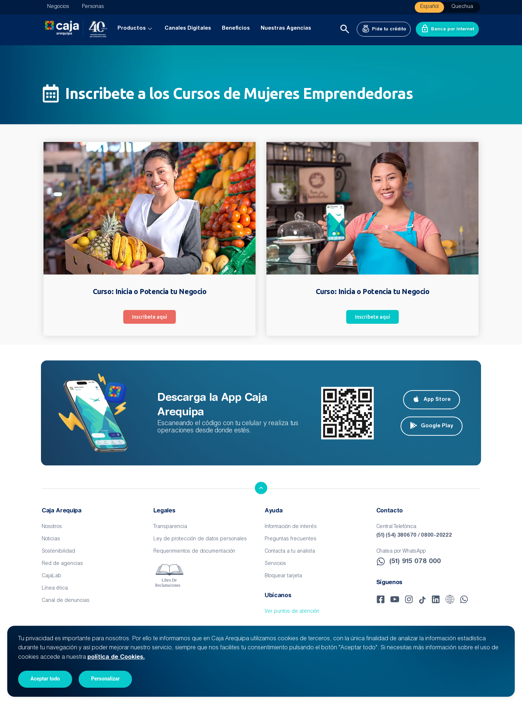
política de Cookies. (116, 657)
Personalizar (105, 679)
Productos (135, 28)
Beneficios (236, 28)
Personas (93, 6)
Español (429, 6)
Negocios (58, 6)
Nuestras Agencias (286, 28)
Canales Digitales (188, 28)
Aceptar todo (45, 679)
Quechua (462, 6)
